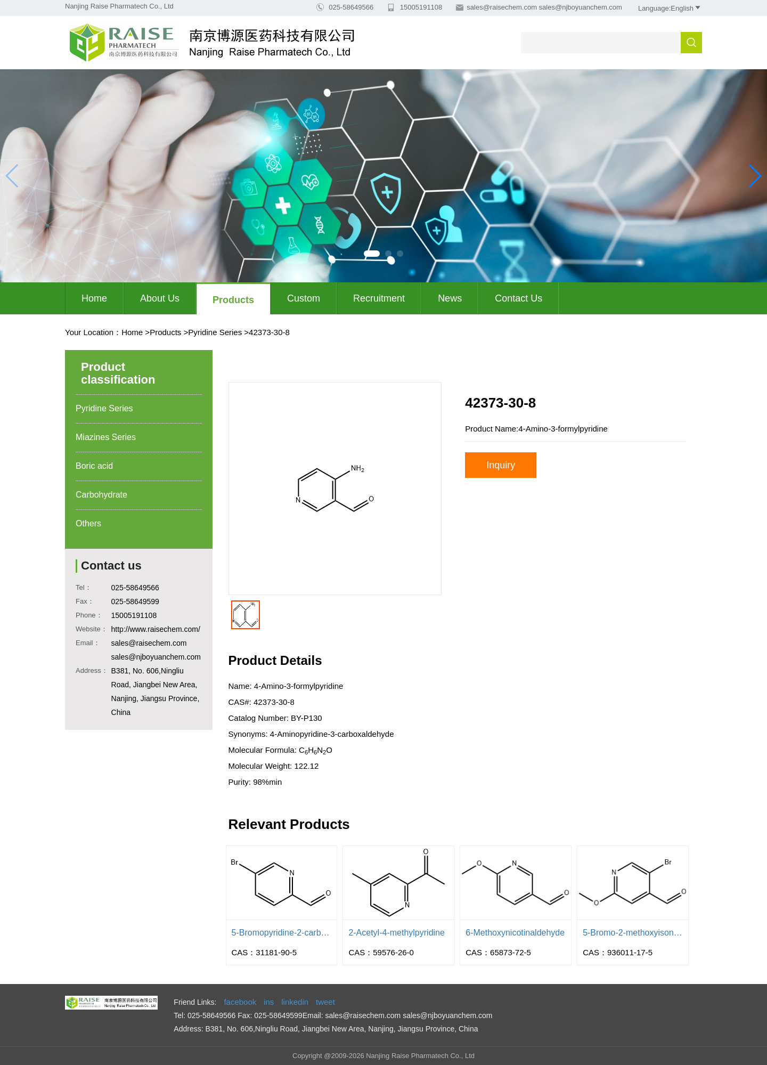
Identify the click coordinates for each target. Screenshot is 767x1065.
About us (159, 298)
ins (269, 1001)
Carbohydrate (101, 494)
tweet (325, 1001)
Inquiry (500, 465)
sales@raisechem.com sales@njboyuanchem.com (544, 7)
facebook (240, 1001)
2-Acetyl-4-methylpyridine (396, 932)
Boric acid (94, 465)
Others (88, 523)
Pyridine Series (215, 332)
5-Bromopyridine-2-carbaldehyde (282, 932)
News (450, 298)
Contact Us (518, 298)
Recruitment (379, 298)
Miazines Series (106, 437)
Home (94, 298)
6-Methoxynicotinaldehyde (515, 932)
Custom (303, 298)
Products (233, 300)
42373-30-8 (269, 332)
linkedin (294, 1001)
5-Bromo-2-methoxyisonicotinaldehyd (633, 932)
